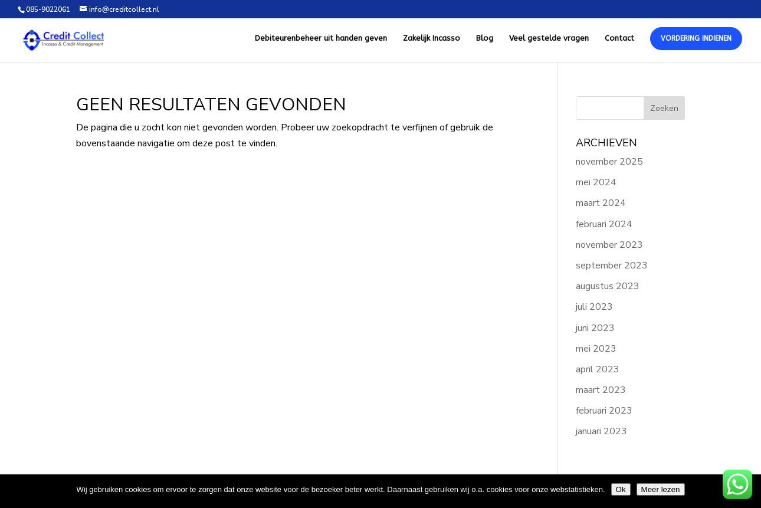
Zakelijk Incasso (431, 38)
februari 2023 (604, 410)
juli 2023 (594, 306)
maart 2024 (601, 202)
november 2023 (609, 244)
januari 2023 (601, 431)
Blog (484, 38)
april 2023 (597, 369)
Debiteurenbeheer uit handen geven (321, 38)
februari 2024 (604, 224)
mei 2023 (596, 348)
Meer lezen (660, 489)
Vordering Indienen (696, 38)
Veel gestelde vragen (549, 38)
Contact (619, 38)
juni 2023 (595, 328)
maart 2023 (601, 390)
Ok (621, 489)
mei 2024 (596, 182)
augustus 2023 (607, 286)
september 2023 (612, 265)
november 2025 (609, 161)
